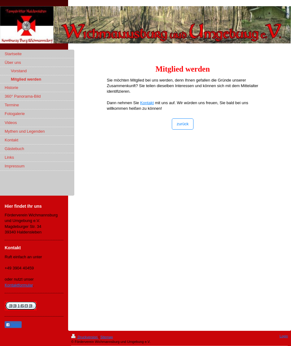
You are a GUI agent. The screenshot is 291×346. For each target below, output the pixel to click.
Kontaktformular (19, 285)
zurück (183, 124)
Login (284, 336)
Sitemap (106, 337)
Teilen (13, 325)
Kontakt (147, 102)
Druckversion (84, 337)
